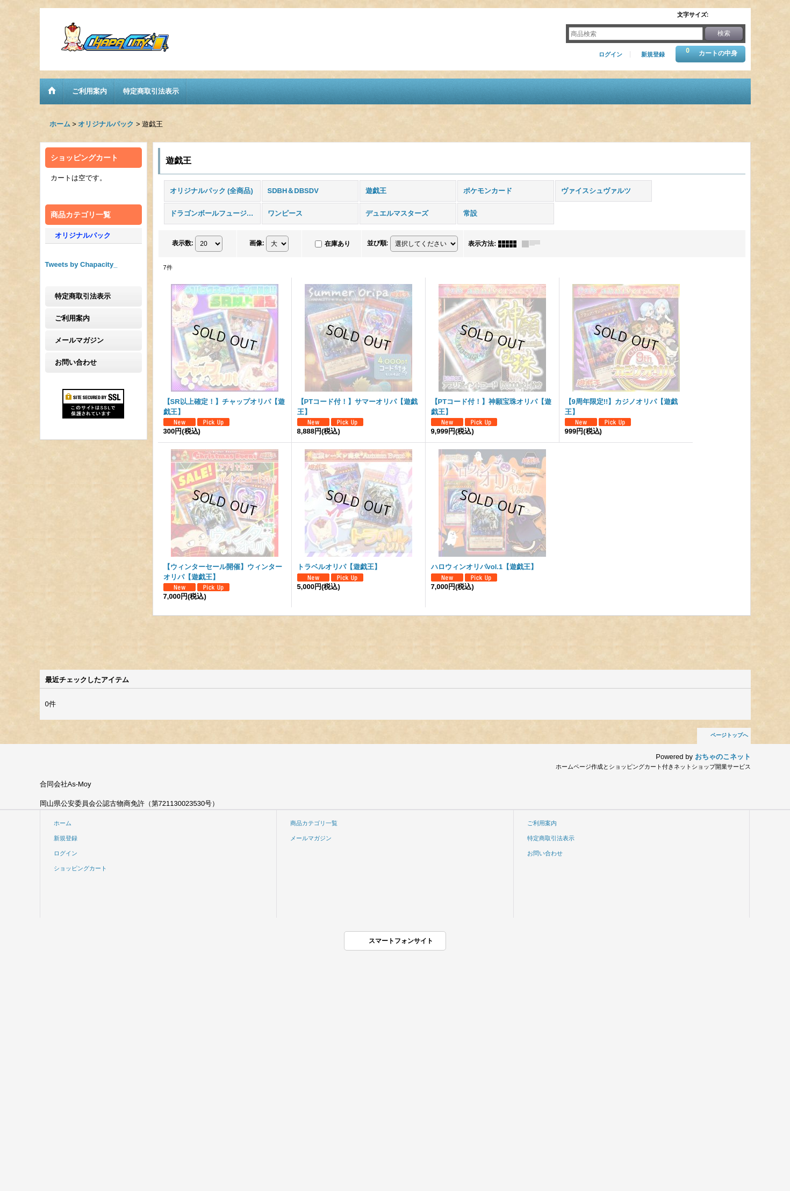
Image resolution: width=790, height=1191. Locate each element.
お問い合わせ (76, 362)
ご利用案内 (72, 318)
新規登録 (653, 54)
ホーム (62, 823)
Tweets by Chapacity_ (81, 264)
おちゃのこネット (723, 757)
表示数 (182, 243)
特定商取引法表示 (83, 296)
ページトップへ (729, 735)
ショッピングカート (80, 868)
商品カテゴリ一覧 (313, 823)
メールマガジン (79, 340)
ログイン (610, 54)
